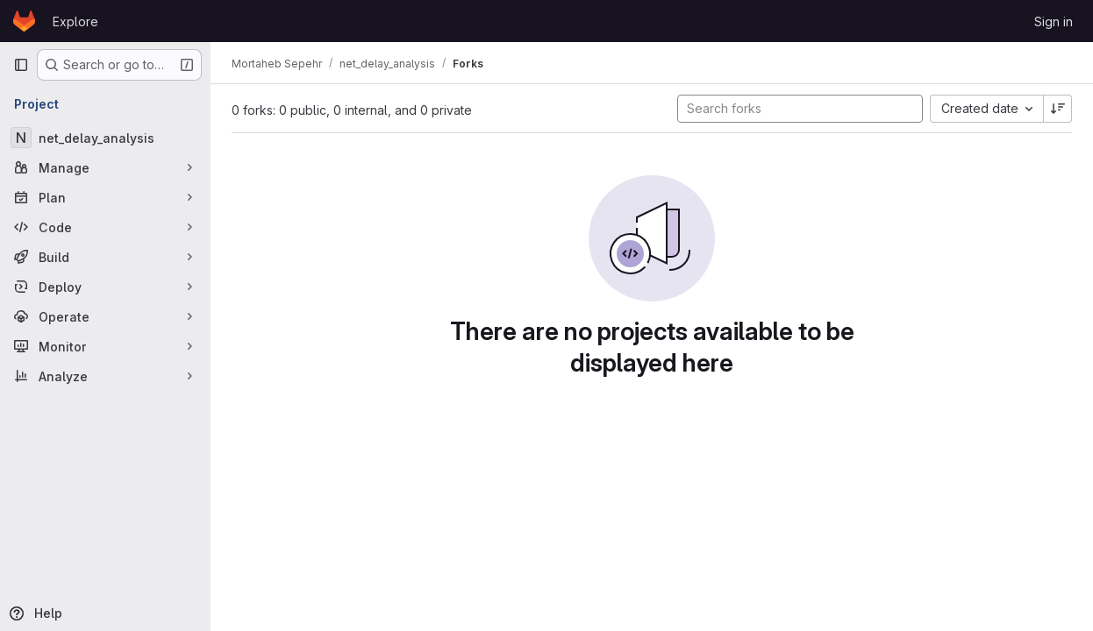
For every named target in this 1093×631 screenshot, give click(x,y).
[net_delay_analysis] (105, 138)
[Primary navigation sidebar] (21, 65)
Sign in (1053, 21)
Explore (75, 21)
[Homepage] (24, 21)
